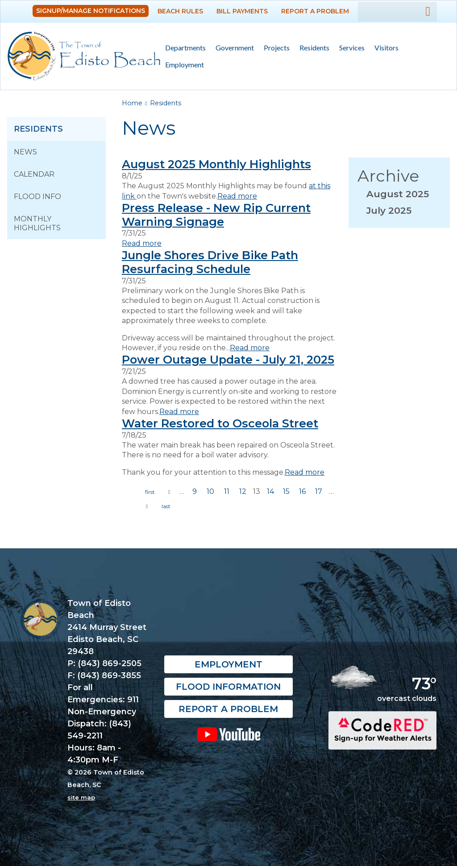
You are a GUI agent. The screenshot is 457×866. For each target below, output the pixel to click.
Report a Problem (315, 11)
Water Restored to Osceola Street (220, 423)
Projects (277, 47)
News (25, 152)
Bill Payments (242, 11)
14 (270, 491)
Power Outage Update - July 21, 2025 (228, 359)
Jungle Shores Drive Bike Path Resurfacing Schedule (210, 262)
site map (81, 797)
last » (166, 506)
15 (286, 491)
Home (132, 103)
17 (318, 491)
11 (226, 491)
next (147, 506)
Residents (312, 48)
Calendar (34, 174)
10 (210, 491)
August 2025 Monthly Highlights (216, 164)
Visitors (384, 48)
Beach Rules (180, 11)
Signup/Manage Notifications (90, 11)
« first (150, 492)
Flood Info (37, 196)
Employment (184, 64)
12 (242, 491)
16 (302, 491)
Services (349, 48)
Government (232, 48)
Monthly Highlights (37, 223)
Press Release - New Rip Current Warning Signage (216, 214)
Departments (183, 48)
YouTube (228, 734)
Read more (237, 196)
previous (169, 492)
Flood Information (228, 686)
